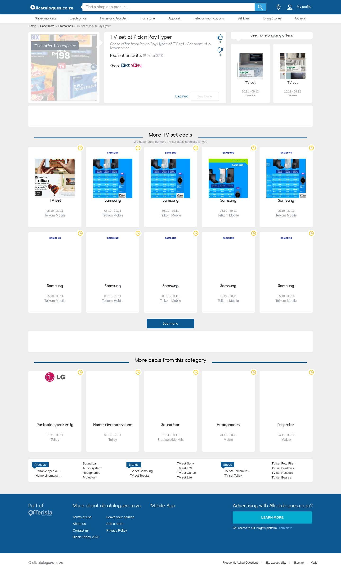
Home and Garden (113, 18)
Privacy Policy (116, 530)
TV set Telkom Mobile (239, 471)
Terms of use (82, 517)
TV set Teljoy (233, 475)
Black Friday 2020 (86, 537)
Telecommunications (209, 18)
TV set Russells (282, 472)
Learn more (272, 517)
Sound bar (90, 463)
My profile (304, 6)
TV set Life (184, 477)
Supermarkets (45, 18)
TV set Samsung (141, 471)
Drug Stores (273, 18)
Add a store (114, 524)
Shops (227, 464)
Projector (89, 477)
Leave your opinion (120, 517)
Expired (181, 96)
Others (300, 18)
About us (79, 524)
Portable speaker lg (49, 471)
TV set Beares (281, 477)
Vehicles (244, 18)
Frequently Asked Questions (240, 562)
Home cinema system (50, 475)
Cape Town (47, 26)
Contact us (81, 530)
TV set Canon (186, 472)
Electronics (78, 18)
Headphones (91, 472)
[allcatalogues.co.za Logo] (52, 7)
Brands (134, 464)
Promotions (66, 26)
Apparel (174, 18)
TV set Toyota (139, 475)
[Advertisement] (170, 116)
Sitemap (298, 562)
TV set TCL (185, 468)
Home (32, 26)
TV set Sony (185, 463)
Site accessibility (275, 562)
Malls (314, 562)
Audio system (92, 468)
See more (170, 323)
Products (40, 464)
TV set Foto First (283, 463)
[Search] (260, 7)
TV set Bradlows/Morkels (289, 468)
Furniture (148, 18)
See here (204, 96)
